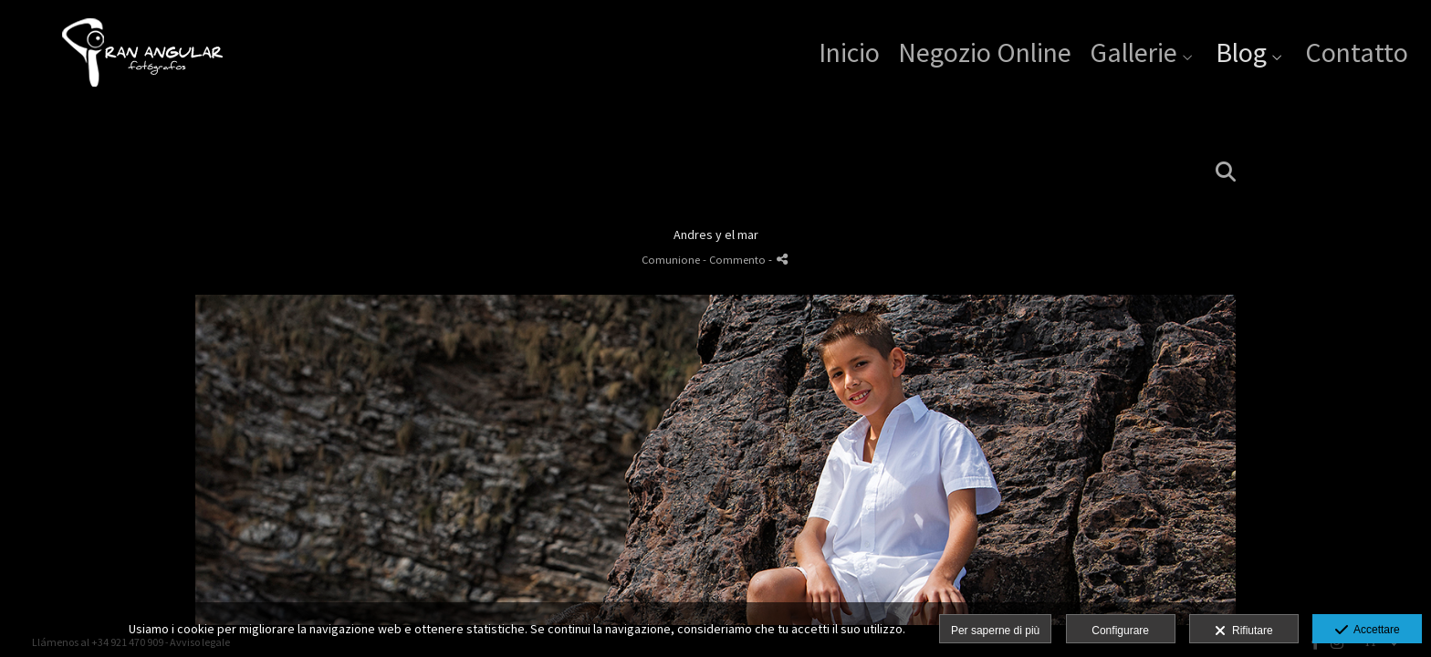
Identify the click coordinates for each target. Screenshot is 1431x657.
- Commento (735, 259)
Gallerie (1133, 52)
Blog (1241, 52)
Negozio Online (984, 52)
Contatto (1356, 52)
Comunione (671, 259)
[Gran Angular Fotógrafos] (146, 60)
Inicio (849, 52)
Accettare (1367, 630)
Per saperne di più (995, 630)
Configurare (1120, 630)
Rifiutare (1243, 631)
